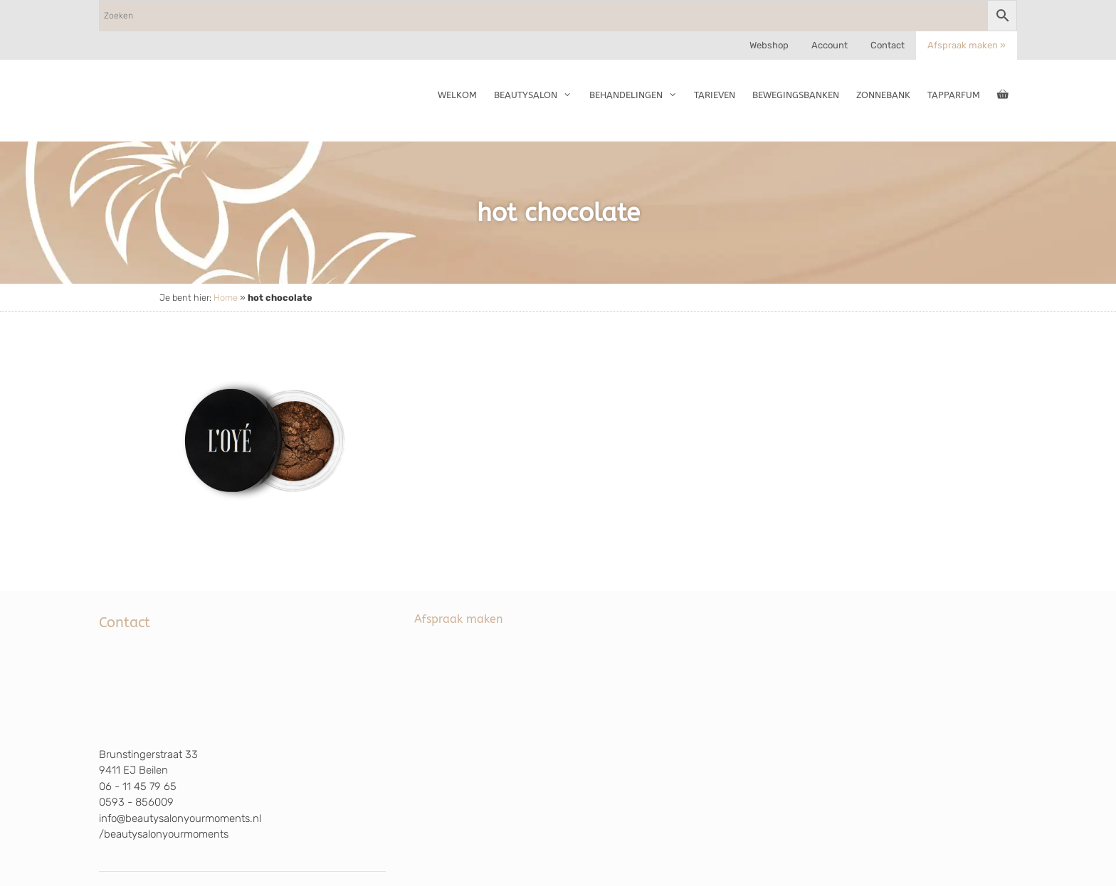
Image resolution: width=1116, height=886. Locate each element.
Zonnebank (883, 95)
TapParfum (953, 95)
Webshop (769, 45)
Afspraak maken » (966, 45)
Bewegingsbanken (795, 95)
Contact (887, 45)
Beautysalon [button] (537, 95)
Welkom (457, 95)
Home (226, 297)
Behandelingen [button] (637, 95)
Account (829, 45)
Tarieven (714, 95)
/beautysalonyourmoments (163, 834)
